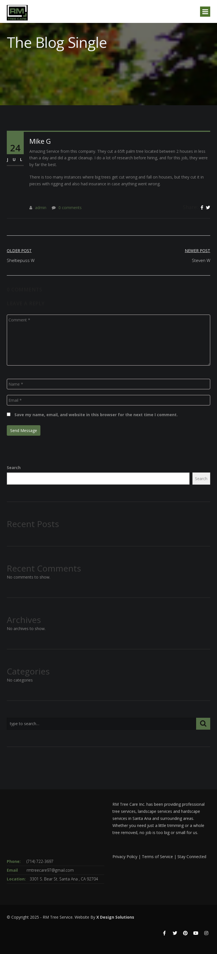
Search (14, 467)
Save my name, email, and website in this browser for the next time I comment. (96, 414)
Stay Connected (191, 856)
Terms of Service (157, 856)
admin (40, 207)
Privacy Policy (124, 856)
